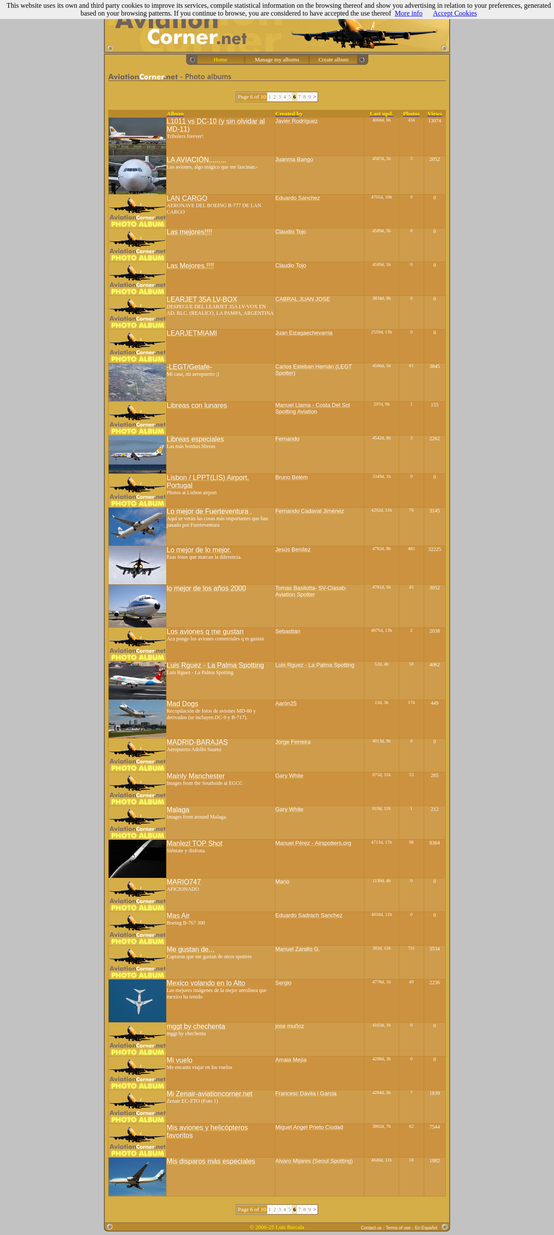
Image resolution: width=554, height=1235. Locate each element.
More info (408, 13)
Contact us (371, 1227)
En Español (426, 1227)
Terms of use (398, 1227)
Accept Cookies (455, 13)
